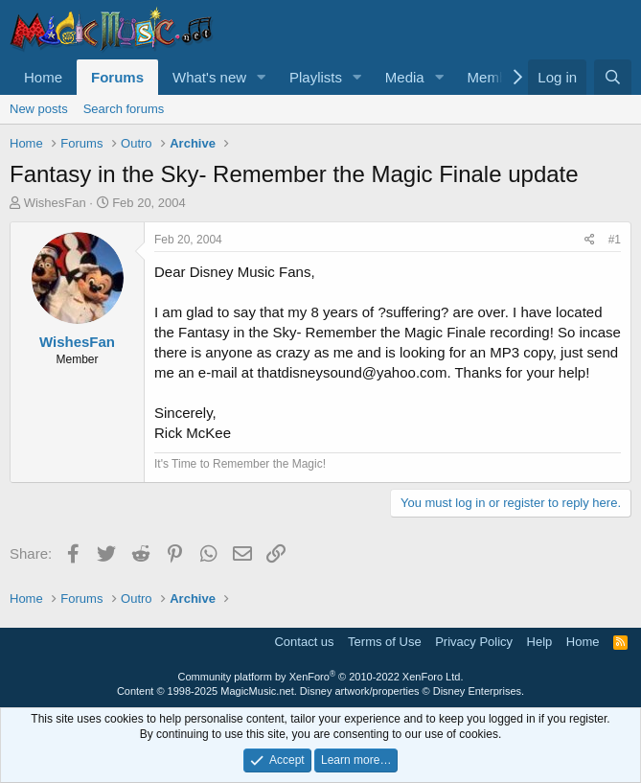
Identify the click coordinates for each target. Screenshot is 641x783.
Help (540, 641)
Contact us (303, 641)
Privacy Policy (474, 641)
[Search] (612, 77)
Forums (117, 77)
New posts (39, 109)
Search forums (124, 109)
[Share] (590, 240)
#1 (614, 239)
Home (43, 77)
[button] (261, 77)
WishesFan (55, 203)
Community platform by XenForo (321, 676)
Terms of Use (385, 641)
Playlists (315, 77)
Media (404, 77)
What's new (209, 77)
